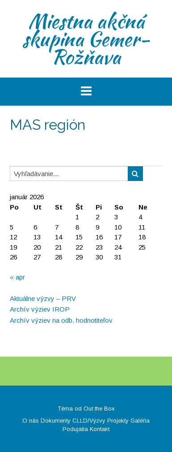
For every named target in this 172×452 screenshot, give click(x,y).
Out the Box (99, 408)
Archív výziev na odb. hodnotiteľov (61, 320)
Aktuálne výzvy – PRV (43, 298)
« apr (17, 277)
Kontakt (99, 429)
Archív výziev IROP (40, 309)
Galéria (140, 420)
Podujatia (75, 429)
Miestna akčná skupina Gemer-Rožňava (86, 39)
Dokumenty (56, 420)
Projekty (118, 420)
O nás (30, 420)
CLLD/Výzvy (88, 420)
